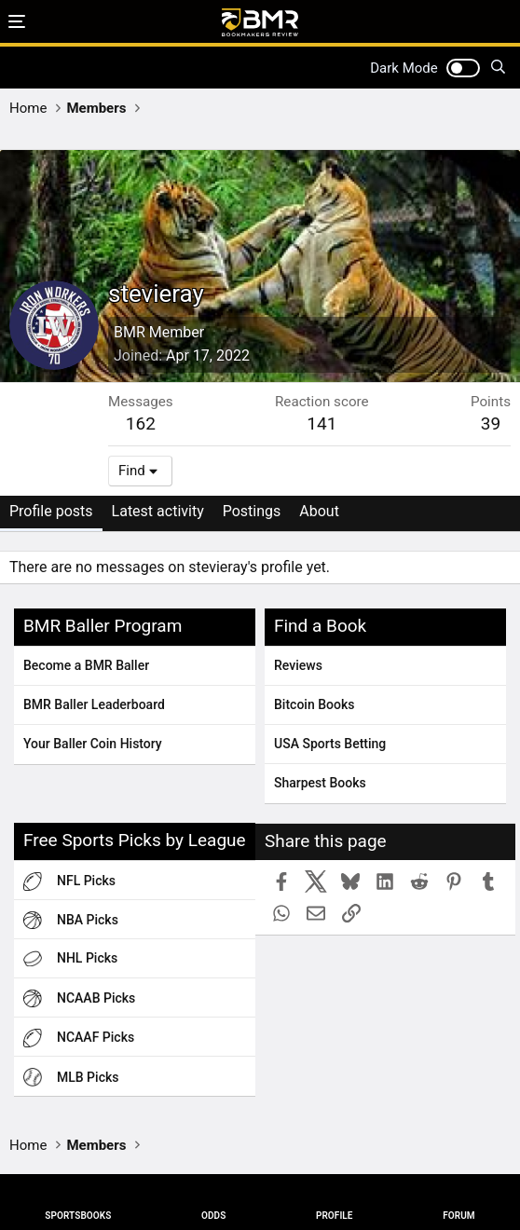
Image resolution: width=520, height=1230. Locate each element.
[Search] (498, 67)
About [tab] (319, 511)
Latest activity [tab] (158, 511)
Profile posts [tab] (51, 511)
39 (490, 423)
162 (141, 423)
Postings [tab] (252, 511)
